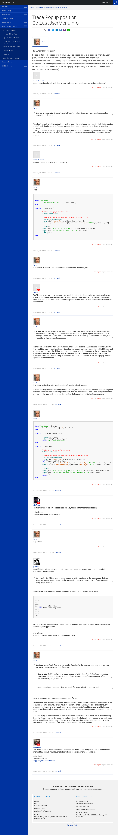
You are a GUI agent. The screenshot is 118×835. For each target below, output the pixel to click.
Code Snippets (8, 50)
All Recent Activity (9, 30)
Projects (6, 54)
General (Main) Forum (10, 34)
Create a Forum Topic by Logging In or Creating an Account (48, 7)
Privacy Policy (73, 825)
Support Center (7, 62)
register (99, 87)
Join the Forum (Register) (12, 58)
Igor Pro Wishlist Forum (11, 38)
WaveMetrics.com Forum (11, 47)
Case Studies (6, 22)
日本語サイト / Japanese (10, 66)
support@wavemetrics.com (44, 761)
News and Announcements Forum (12, 42)
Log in (93, 87)
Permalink (57, 94)
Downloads (6, 14)
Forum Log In (106, 2)
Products (5, 7)
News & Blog (6, 11)
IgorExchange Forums (9, 26)
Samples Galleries (8, 18)
